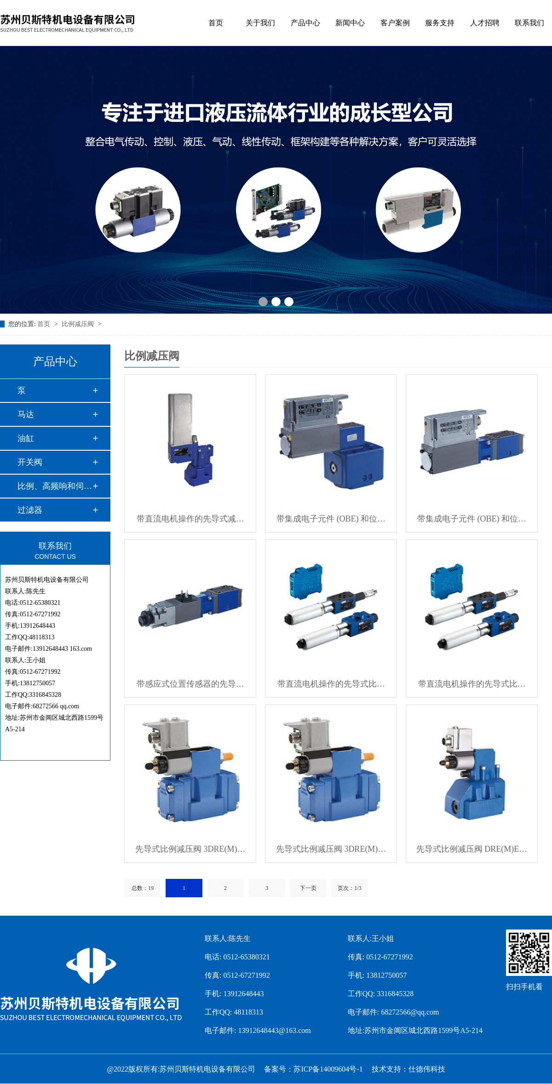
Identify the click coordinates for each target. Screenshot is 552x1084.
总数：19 (143, 888)
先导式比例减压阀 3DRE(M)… (190, 849)
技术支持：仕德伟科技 (408, 1069)
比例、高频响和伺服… (54, 486)
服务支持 (439, 23)
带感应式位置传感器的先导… (190, 683)
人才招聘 (485, 23)
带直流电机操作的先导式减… (190, 518)
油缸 (25, 438)
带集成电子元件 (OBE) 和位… (330, 518)
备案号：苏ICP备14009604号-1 (313, 1069)
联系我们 (529, 23)
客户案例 (395, 23)
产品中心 (305, 23)
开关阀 (29, 462)
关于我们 (260, 23)
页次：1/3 (349, 888)
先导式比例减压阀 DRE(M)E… (472, 849)
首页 (215, 23)
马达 (25, 414)
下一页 (308, 888)
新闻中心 (350, 23)
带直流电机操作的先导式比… (331, 683)
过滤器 (29, 510)
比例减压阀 (79, 324)
